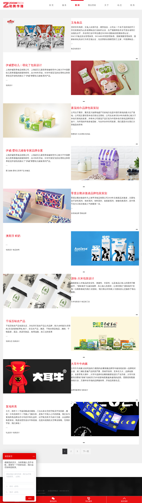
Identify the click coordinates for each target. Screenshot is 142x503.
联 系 (132, 5)
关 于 (106, 5)
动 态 (119, 5)
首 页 (51, 5)
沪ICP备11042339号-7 (37, 491)
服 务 (64, 5)
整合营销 (92, 5)
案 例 (77, 5)
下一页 (86, 445)
